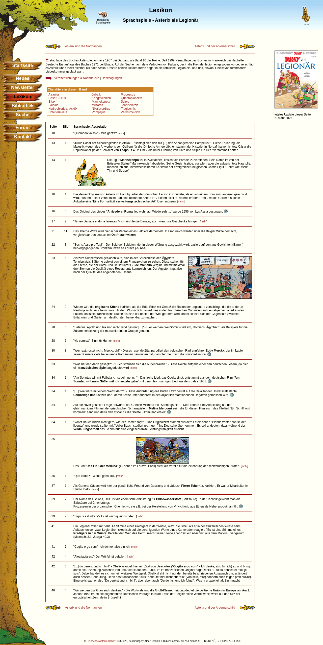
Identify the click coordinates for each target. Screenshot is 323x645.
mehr (121, 133)
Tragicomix (128, 108)
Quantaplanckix (131, 98)
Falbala (53, 105)
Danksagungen (112, 78)
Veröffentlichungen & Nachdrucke (76, 78)
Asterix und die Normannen (83, 46)
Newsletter (22, 87)
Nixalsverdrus (101, 108)
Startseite (22, 65)
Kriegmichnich (101, 98)
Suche (22, 114)
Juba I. (96, 94)
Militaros (97, 105)
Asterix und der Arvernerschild (215, 46)
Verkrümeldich (130, 112)
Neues (22, 78)
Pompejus (98, 112)
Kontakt (22, 136)
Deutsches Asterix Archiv (101, 641)
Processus (128, 94)
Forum (23, 127)
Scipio (125, 101)
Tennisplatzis (129, 105)
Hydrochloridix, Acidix (62, 108)
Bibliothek (23, 105)
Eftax (51, 101)
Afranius (54, 94)
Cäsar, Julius (57, 98)
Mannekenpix (101, 101)
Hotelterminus (57, 112)
